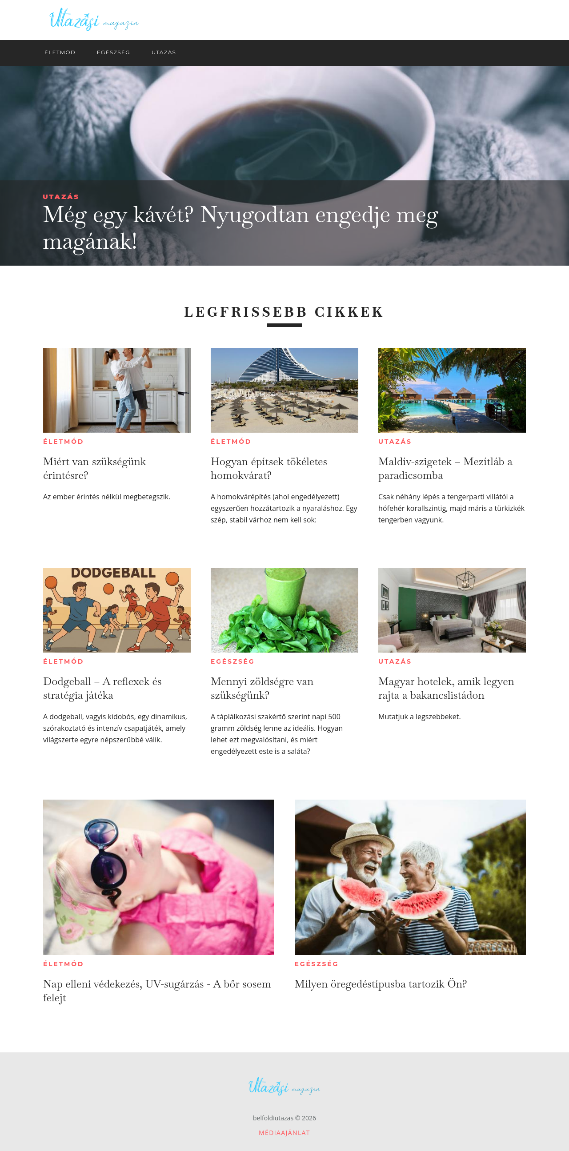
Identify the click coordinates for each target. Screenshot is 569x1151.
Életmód (63, 442)
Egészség (233, 661)
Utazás (61, 196)
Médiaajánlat (284, 1132)
